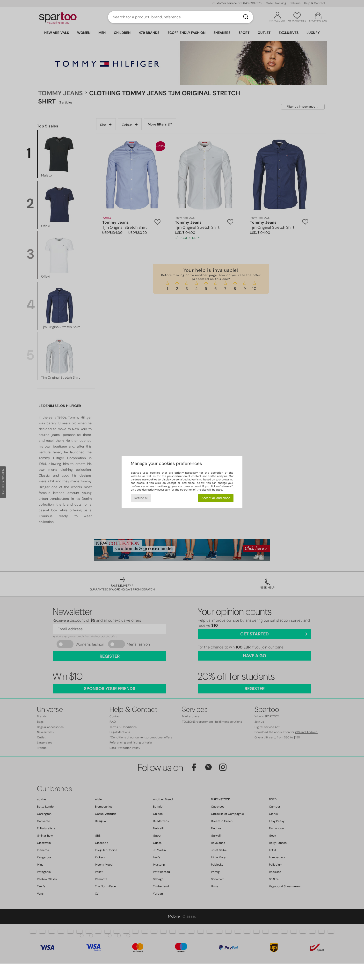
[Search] (246, 17)
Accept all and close (216, 498)
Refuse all (141, 498)
